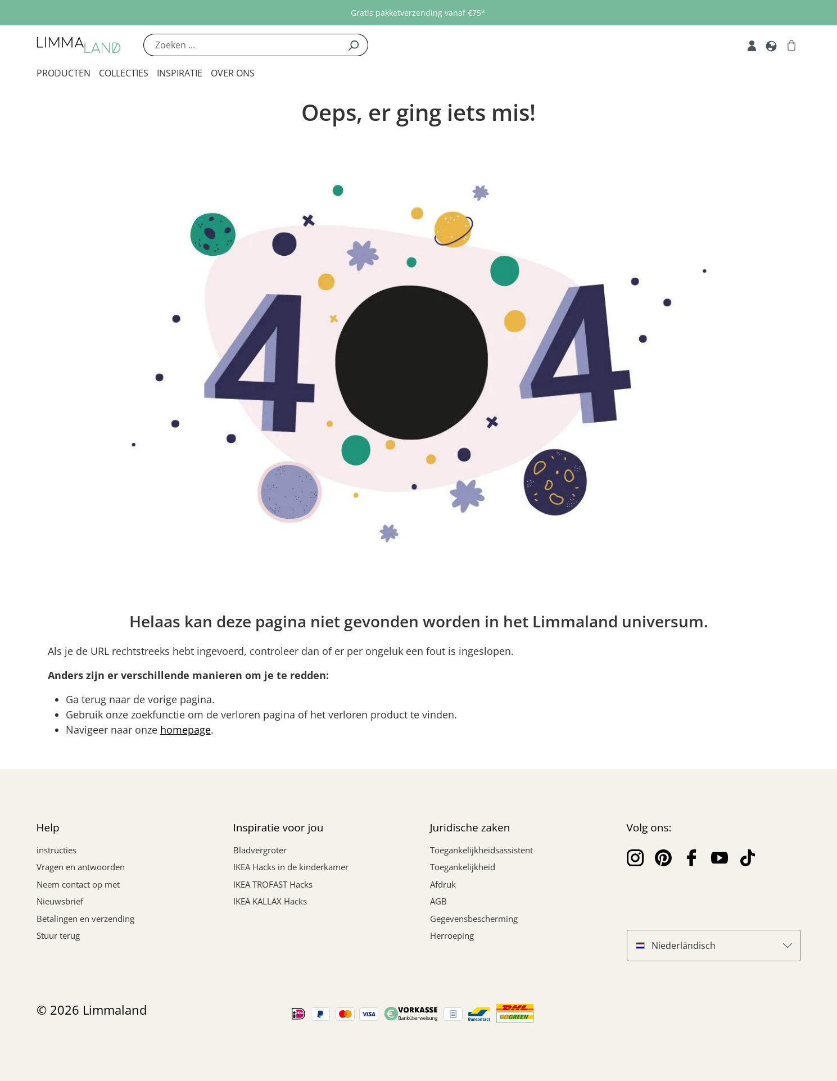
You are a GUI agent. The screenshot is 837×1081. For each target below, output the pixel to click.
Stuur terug (58, 935)
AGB (438, 901)
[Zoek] (353, 45)
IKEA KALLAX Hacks (270, 901)
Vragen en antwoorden (81, 866)
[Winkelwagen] (791, 45)
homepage (185, 729)
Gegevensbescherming (474, 918)
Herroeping (452, 935)
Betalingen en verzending (85, 918)
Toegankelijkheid (462, 866)
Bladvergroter (260, 850)
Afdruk (443, 884)
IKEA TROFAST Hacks (273, 884)
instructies (56, 850)
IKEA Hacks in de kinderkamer (291, 866)
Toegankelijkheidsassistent (481, 850)
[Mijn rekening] (751, 45)
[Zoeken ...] (241, 45)
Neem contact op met (78, 884)
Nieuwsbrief (60, 901)
